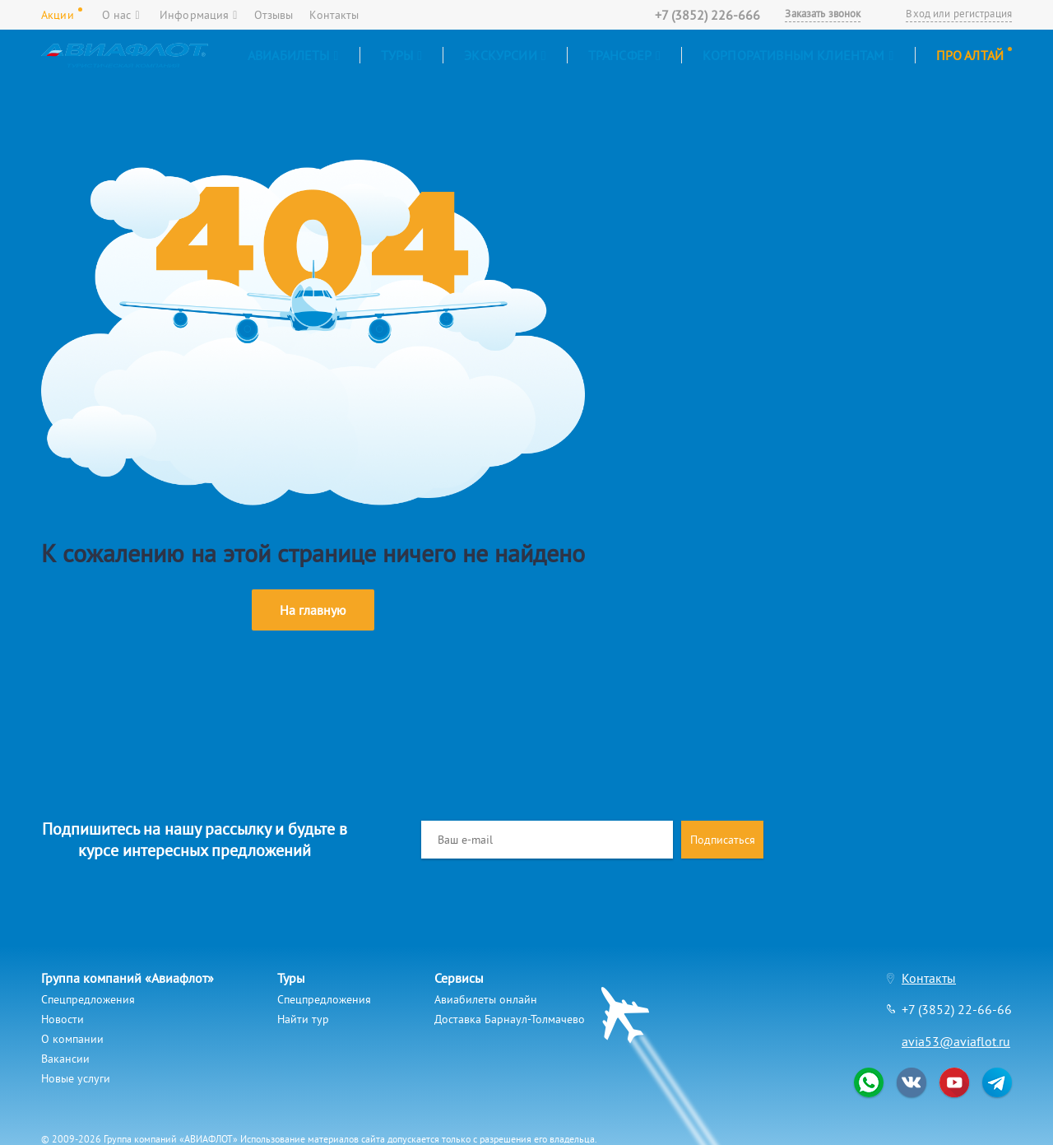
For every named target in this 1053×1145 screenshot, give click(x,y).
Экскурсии (504, 55)
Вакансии (65, 1058)
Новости (62, 1019)
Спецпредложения (88, 999)
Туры (402, 55)
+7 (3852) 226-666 (707, 15)
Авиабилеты (293, 55)
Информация (199, 14)
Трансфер (624, 55)
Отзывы (274, 14)
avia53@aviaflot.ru (956, 1041)
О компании (72, 1038)
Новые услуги (75, 1078)
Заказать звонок (822, 14)
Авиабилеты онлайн (485, 999)
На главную (313, 610)
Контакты (334, 14)
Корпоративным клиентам (798, 55)
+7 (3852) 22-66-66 (957, 1009)
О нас (121, 14)
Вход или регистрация (959, 14)
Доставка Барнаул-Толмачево (509, 1019)
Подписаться (722, 839)
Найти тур (303, 1019)
